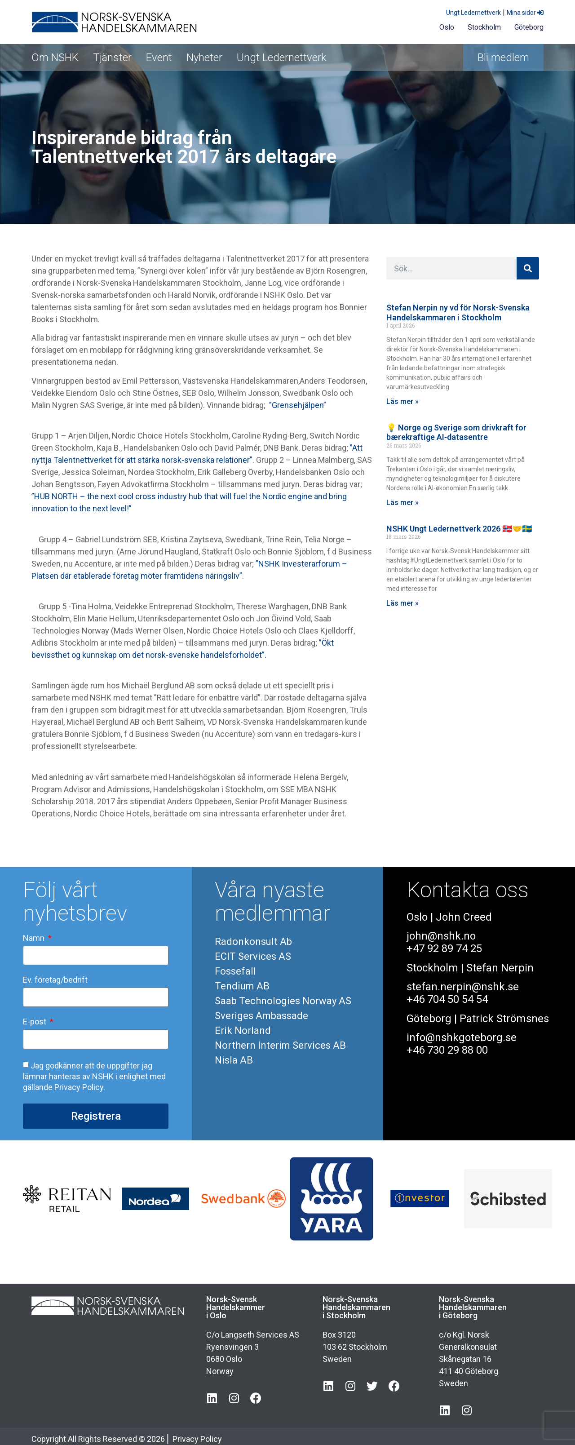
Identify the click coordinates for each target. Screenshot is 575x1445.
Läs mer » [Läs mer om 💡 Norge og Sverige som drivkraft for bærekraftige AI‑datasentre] (402, 502)
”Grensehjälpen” (297, 405)
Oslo (446, 27)
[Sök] (528, 268)
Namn (34, 938)
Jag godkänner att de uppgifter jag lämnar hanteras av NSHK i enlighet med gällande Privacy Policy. (94, 1075)
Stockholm (484, 27)
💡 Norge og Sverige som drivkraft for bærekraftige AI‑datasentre (456, 432)
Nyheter (204, 57)
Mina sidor (525, 12)
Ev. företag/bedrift (55, 980)
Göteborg (529, 27)
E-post (35, 1022)
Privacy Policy (197, 1439)
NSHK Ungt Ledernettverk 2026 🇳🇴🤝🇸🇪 (459, 528)
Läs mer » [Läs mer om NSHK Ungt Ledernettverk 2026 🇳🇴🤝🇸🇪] (402, 603)
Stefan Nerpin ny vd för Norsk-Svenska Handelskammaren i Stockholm (458, 312)
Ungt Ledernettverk (473, 12)
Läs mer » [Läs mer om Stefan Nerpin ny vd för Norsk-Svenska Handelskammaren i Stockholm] (402, 401)
